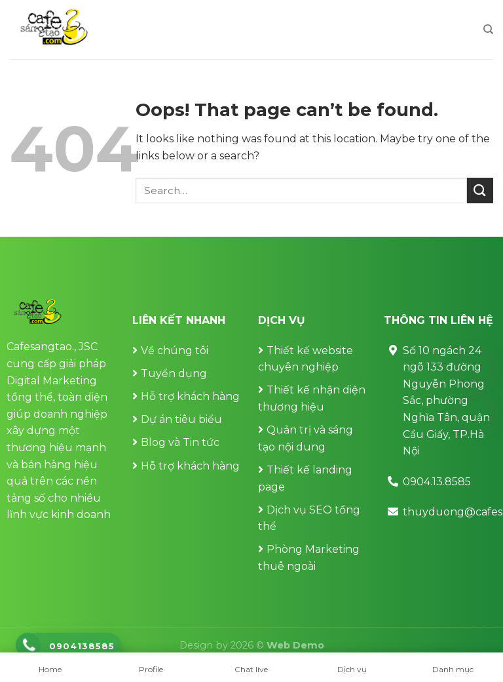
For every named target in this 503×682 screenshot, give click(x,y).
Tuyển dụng (174, 373)
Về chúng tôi (174, 350)
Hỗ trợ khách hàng (190, 396)
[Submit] (480, 190)
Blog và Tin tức (180, 442)
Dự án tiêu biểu (181, 419)
